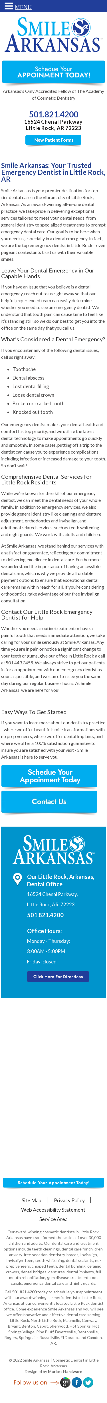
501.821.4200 (53, 114)
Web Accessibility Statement (53, 1209)
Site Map (31, 1200)
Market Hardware (65, 1371)
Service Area (53, 1219)
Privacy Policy (69, 1200)
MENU (23, 7)
